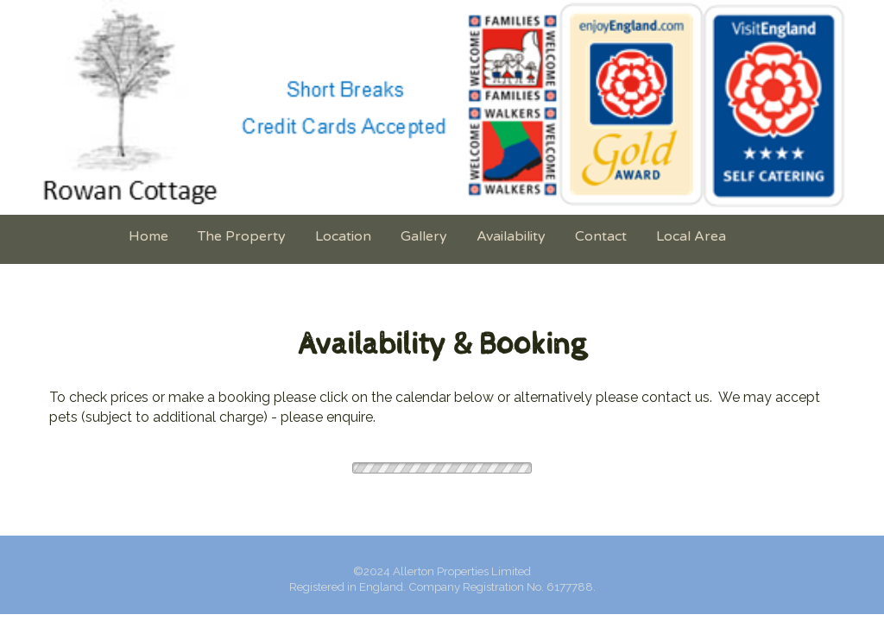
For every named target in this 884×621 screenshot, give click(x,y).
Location (343, 236)
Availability (511, 236)
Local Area (691, 236)
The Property (242, 236)
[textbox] (442, 346)
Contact (601, 236)
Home (148, 236)
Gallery (424, 236)
